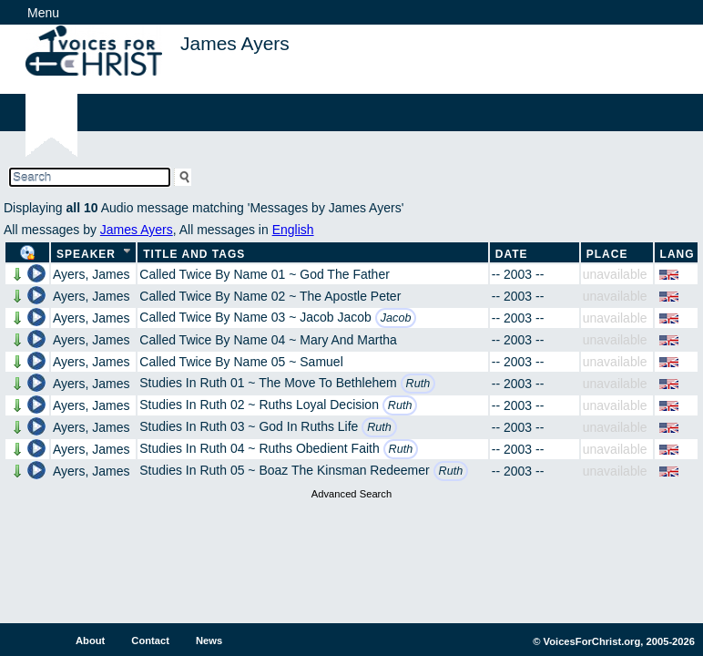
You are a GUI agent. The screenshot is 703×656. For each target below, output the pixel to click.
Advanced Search (351, 493)
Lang (677, 254)
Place (607, 254)
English (293, 229)
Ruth (418, 383)
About (90, 640)
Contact (150, 640)
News (209, 640)
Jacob (396, 318)
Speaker (86, 254)
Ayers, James (91, 274)
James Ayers (136, 229)
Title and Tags (194, 254)
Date (511, 254)
